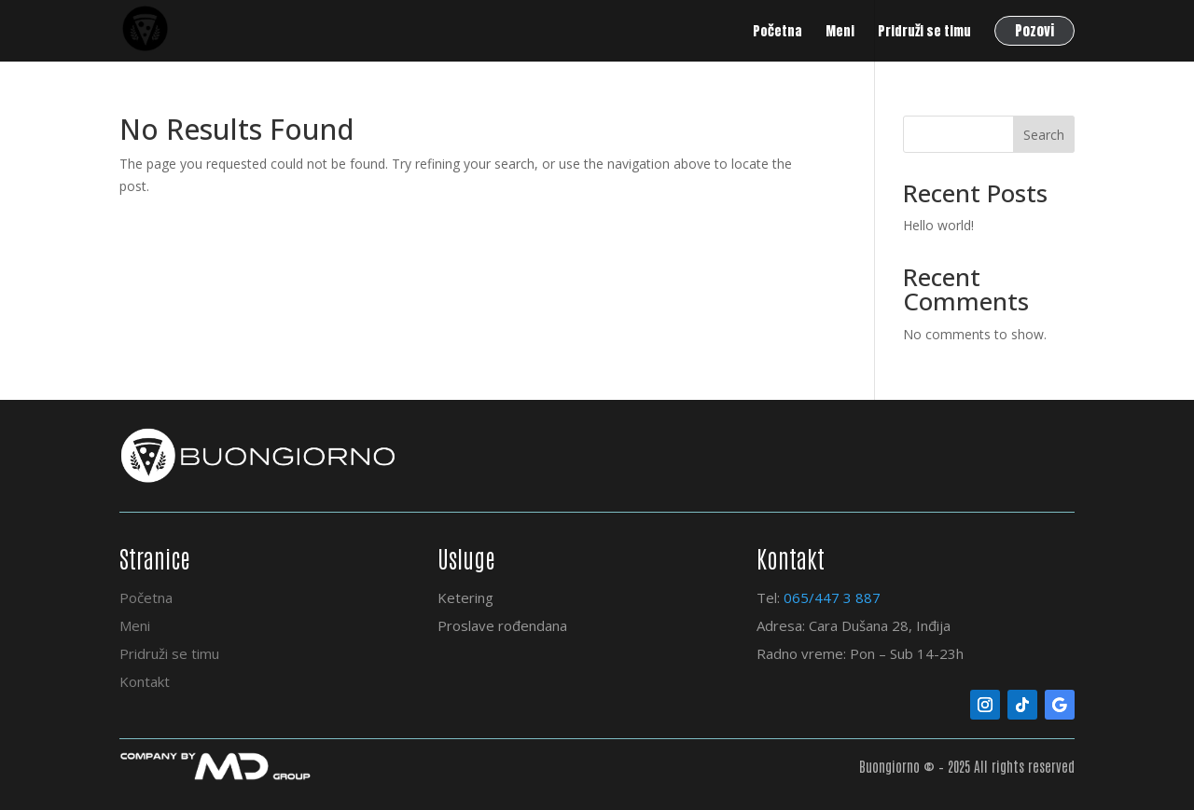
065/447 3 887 (832, 597)
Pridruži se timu (169, 653)
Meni (134, 625)
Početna (146, 597)
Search (1043, 135)
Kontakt (144, 681)
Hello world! (938, 225)
